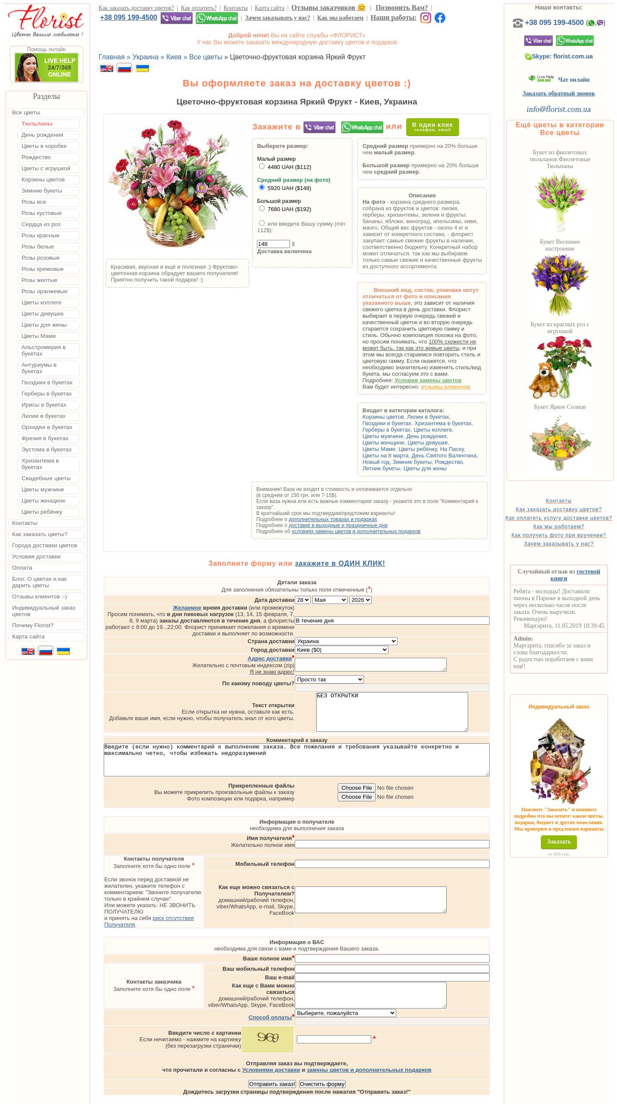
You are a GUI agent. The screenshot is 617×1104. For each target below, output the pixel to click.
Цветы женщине (403, 442)
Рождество (468, 462)
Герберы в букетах (406, 429)
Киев (360, 1096)
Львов (381, 1096)
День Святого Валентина (463, 455)
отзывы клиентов (465, 386)
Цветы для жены (444, 468)
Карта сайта (269, 8)
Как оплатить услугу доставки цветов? (572, 530)
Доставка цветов (284, 1096)
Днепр (462, 1096)
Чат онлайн (573, 88)
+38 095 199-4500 (128, 17)
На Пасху (471, 449)
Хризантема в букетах (462, 423)
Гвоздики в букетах (406, 423)
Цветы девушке (447, 442)
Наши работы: (393, 17)
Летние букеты (401, 468)
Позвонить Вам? (402, 7)
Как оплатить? (199, 8)
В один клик (437, 126)
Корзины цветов (402, 417)
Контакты (236, 8)
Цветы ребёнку (437, 449)
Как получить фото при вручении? (573, 553)
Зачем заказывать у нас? (277, 18)
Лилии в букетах (448, 417)
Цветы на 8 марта (405, 455)
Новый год (395, 462)
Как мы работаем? (572, 541)
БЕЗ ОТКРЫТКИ (428, 697)
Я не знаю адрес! (308, 653)
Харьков (436, 1096)
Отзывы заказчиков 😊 (328, 7)
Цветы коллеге (452, 429)
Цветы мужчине (402, 436)
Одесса (407, 1096)
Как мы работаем (340, 18)
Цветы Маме (398, 449)
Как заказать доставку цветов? (136, 8)
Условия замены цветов (447, 380)
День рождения (446, 436)
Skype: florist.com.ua (573, 64)
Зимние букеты (431, 462)
